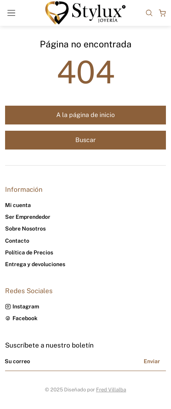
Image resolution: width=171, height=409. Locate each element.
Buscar (85, 140)
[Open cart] (162, 12)
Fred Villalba (111, 390)
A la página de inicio (85, 115)
